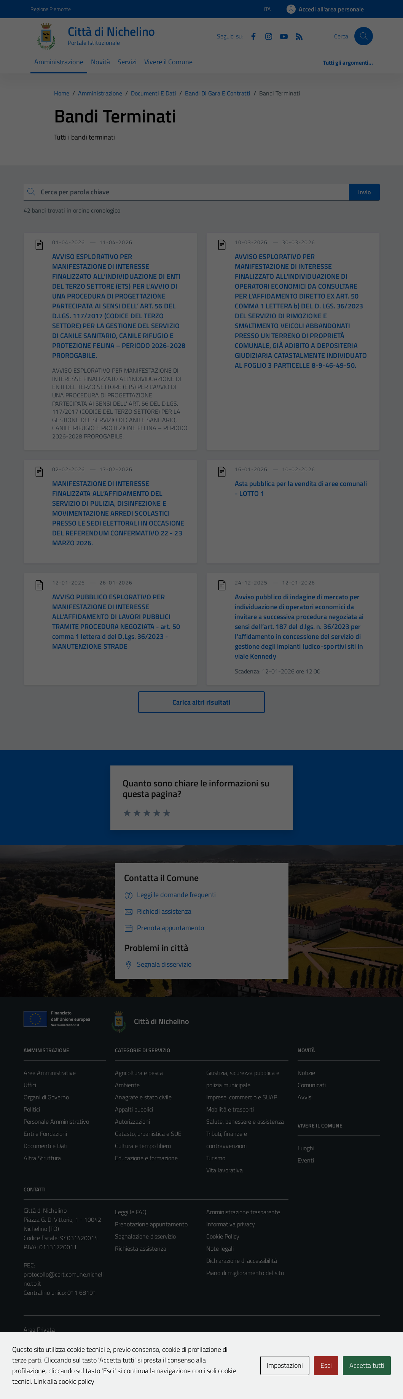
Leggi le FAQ (131, 1211)
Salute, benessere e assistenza (245, 1121)
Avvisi (305, 1097)
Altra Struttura (42, 1157)
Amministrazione (58, 62)
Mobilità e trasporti (230, 1109)
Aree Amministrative (50, 1072)
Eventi (306, 1160)
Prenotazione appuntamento (151, 1224)
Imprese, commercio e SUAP (241, 1097)
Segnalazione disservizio (145, 1236)
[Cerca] (363, 36)
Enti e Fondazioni (45, 1133)
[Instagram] (265, 35)
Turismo (215, 1157)
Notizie (306, 1072)
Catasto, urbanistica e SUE (148, 1133)
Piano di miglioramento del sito (245, 1272)
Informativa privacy (230, 1224)
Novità (100, 62)
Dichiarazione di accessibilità (241, 1260)
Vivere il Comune (168, 62)
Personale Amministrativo (56, 1121)
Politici (32, 1109)
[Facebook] (250, 35)
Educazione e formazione (146, 1157)
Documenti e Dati (45, 1145)
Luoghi (306, 1148)
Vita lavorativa (224, 1170)
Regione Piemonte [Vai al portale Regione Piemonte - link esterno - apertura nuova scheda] (50, 9)
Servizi (127, 62)
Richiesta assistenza (140, 1248)
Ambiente (127, 1084)
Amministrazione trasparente (243, 1211)
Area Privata (39, 1329)
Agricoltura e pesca (139, 1072)
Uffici (30, 1084)
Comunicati (312, 1084)
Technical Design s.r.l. (75, 1377)
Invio (364, 192)
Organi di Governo (46, 1097)
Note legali (220, 1248)
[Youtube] (280, 35)
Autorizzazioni (132, 1121)
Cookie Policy (222, 1236)
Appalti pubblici (134, 1109)
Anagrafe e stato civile (143, 1097)
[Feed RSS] (296, 35)
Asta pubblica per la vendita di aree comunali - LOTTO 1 (301, 488)
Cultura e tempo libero (143, 1145)
